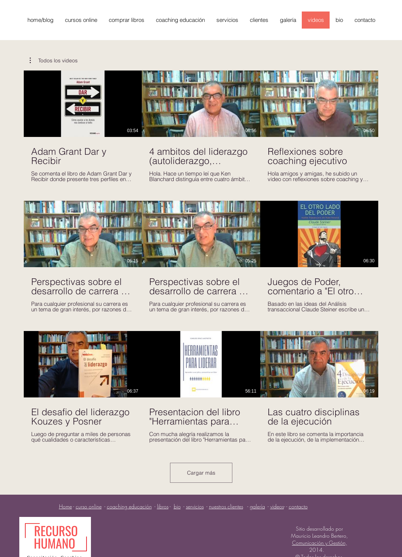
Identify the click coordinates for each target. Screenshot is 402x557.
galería (257, 506)
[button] (54, 60)
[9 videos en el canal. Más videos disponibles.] (201, 256)
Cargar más (201, 472)
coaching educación (129, 506)
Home (65, 506)
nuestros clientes (226, 506)
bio (177, 506)
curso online (89, 506)
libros (163, 506)
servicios (195, 506)
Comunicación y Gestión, (319, 542)
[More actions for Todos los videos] (54, 60)
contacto (298, 506)
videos (277, 506)
